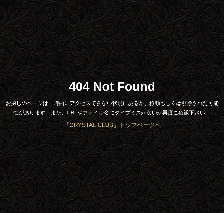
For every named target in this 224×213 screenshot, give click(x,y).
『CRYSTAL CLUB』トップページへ (112, 125)
